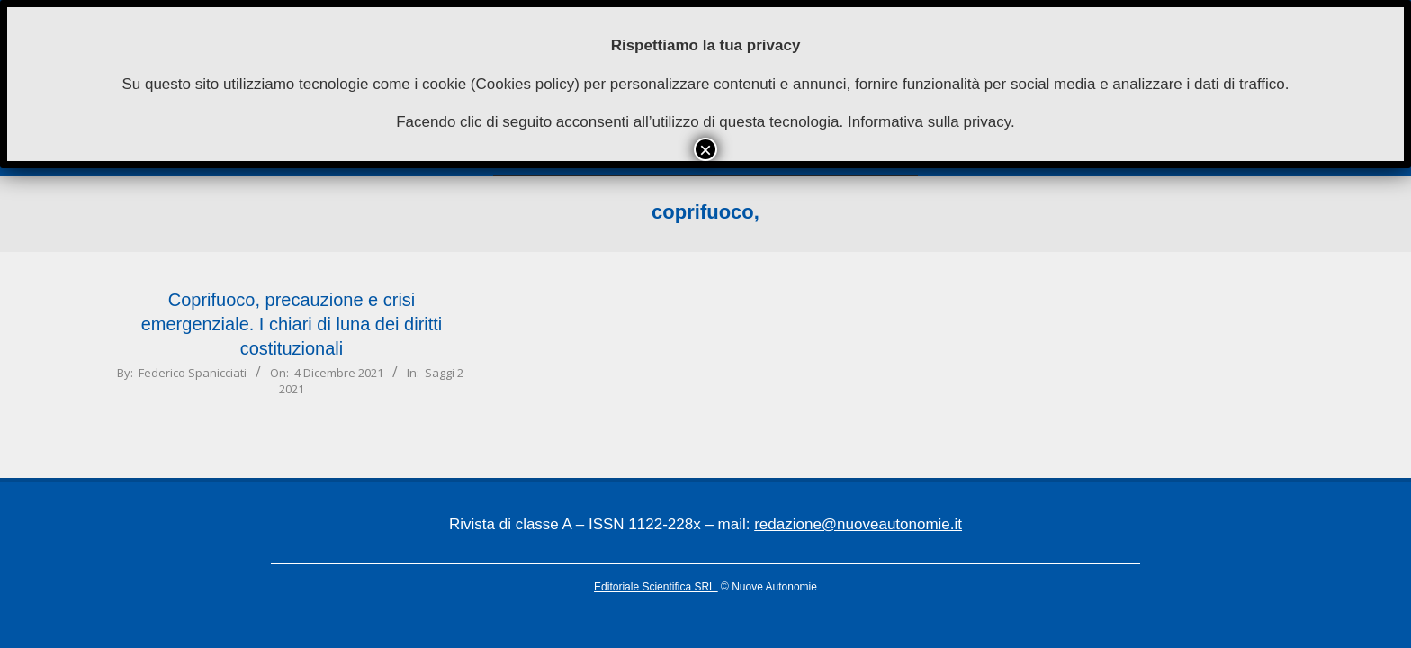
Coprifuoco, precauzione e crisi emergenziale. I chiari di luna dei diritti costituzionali (292, 323)
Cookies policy (525, 84)
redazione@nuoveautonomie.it (858, 524)
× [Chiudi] (705, 149)
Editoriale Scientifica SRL (656, 586)
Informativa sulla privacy (929, 121)
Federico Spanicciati (193, 372)
